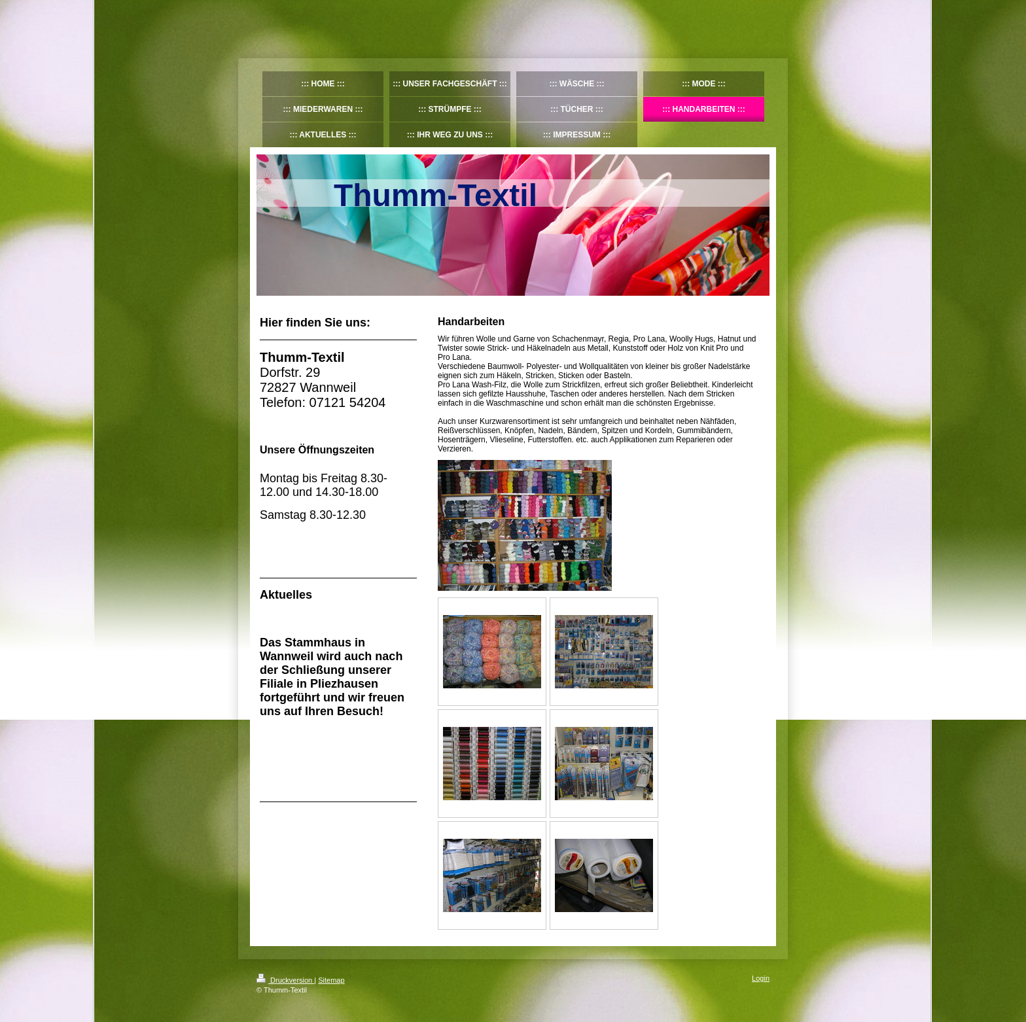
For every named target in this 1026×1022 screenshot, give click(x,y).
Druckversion (285, 980)
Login (761, 978)
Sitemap (331, 980)
